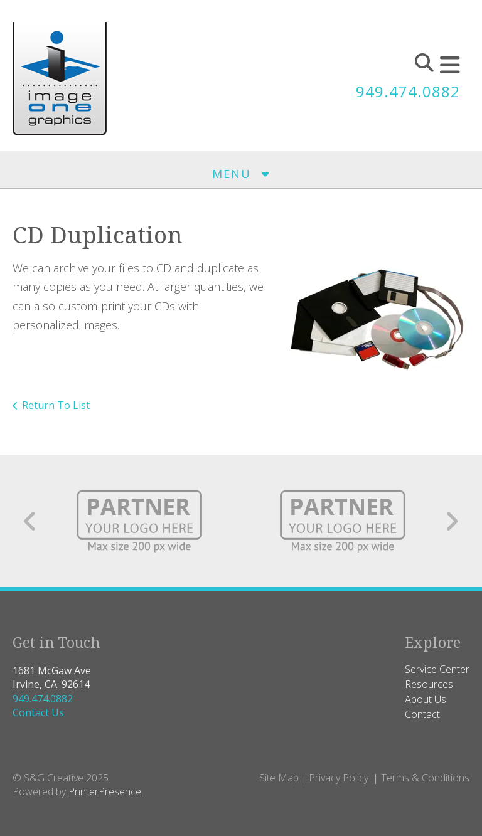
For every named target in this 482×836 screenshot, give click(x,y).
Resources (429, 684)
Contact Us (38, 712)
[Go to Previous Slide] (30, 521)
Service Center (437, 669)
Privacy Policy (338, 778)
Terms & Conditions (425, 778)
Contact (422, 714)
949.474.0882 (408, 91)
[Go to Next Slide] (451, 521)
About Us (425, 699)
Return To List (56, 405)
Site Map (279, 778)
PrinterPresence (104, 791)
